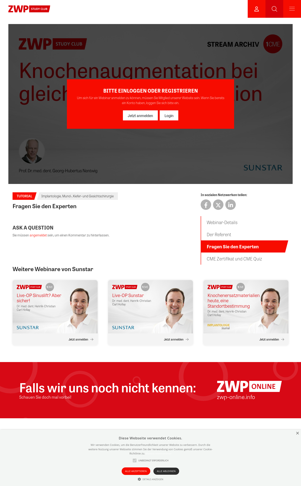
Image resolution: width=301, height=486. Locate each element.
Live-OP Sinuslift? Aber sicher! (39, 298)
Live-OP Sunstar (128, 295)
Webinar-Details (222, 222)
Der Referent (219, 234)
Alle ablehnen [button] (166, 471)
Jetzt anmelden (140, 115)
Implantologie (51, 196)
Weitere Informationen (158, 453)
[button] (150, 479)
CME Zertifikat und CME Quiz (234, 258)
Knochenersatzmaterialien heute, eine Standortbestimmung (231, 301)
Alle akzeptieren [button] (136, 471)
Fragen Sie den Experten (233, 246)
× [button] (297, 433)
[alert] (150, 458)
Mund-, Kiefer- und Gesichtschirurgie (88, 196)
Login (169, 115)
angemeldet (38, 235)
